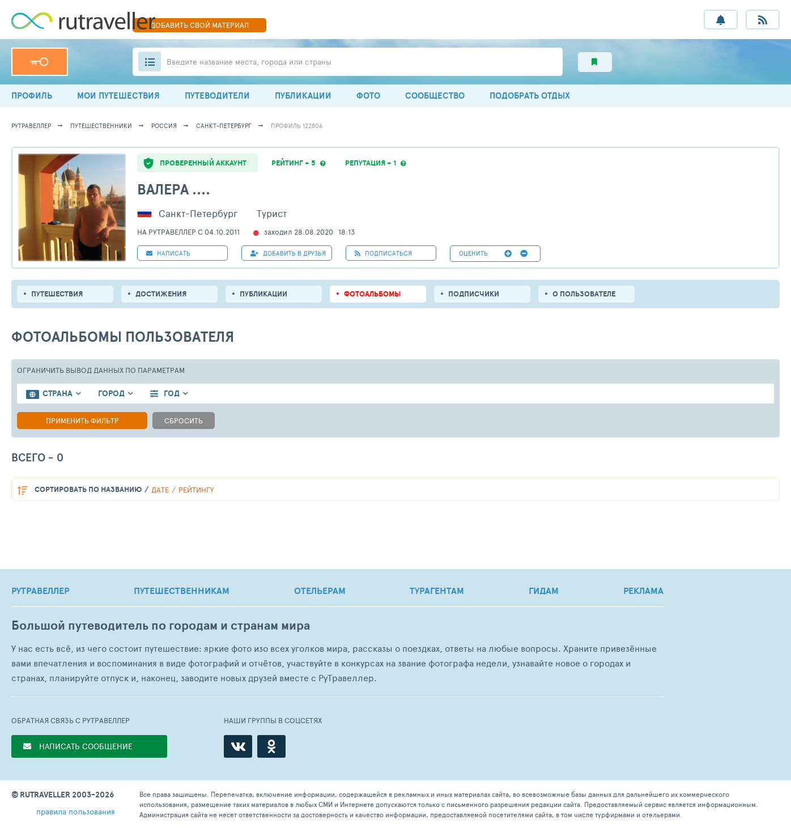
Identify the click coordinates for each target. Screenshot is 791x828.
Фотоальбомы (372, 293)
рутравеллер (31, 125)
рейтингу (196, 490)
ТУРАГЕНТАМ (437, 590)
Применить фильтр (82, 420)
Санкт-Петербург (224, 125)
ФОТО (368, 95)
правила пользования (75, 811)
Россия (164, 125)
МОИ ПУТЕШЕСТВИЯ (118, 95)
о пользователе (583, 293)
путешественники (101, 125)
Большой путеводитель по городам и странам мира (160, 625)
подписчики (473, 293)
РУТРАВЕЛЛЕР (40, 590)
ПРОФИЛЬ (31, 95)
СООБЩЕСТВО (435, 95)
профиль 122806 (296, 125)
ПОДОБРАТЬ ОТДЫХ (530, 95)
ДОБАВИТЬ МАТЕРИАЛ (199, 25)
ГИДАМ (544, 590)
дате (160, 490)
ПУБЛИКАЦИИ (303, 95)
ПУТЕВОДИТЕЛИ (217, 95)
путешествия (57, 293)
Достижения (160, 293)
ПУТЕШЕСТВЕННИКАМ (181, 590)
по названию (88, 489)
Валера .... (173, 189)
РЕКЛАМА (643, 590)
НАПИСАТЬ (168, 253)
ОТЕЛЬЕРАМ (320, 590)
